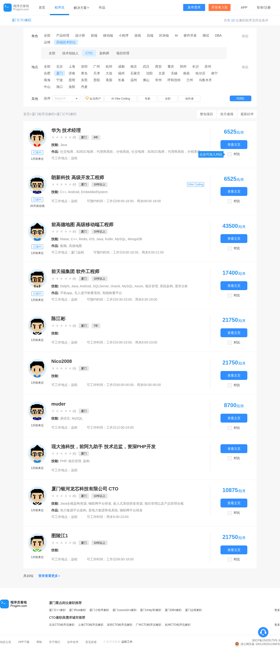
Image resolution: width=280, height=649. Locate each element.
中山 (47, 87)
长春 (121, 80)
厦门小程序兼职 (99, 610)
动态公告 (5, 642)
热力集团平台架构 (73, 510)
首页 (42, 7)
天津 (96, 73)
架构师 (104, 53)
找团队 (240, 98)
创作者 (189, 98)
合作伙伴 (72, 642)
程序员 (59, 7)
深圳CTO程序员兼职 (119, 624)
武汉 (146, 66)
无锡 (174, 73)
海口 (59, 87)
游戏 (137, 35)
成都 (121, 66)
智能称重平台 (112, 293)
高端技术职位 (66, 42)
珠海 (47, 80)
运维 (47, 42)
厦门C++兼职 (57, 610)
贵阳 (96, 80)
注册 (267, 7)
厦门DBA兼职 (173, 610)
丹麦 (84, 87)
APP (244, 7)
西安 (158, 66)
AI (176, 35)
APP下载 (23, 642)
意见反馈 (91, 642)
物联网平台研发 (131, 510)
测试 (206, 35)
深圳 (84, 66)
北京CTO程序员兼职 (61, 624)
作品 (102, 7)
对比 (237, 154)
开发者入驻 (219, 7)
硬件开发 (190, 35)
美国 (109, 80)
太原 (161, 73)
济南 (72, 73)
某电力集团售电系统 (103, 510)
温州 (133, 80)
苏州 (208, 66)
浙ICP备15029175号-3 (266, 640)
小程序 (124, 35)
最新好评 (247, 114)
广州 (96, 66)
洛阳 (72, 87)
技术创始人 (70, 53)
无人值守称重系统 (87, 293)
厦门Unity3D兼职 (150, 610)
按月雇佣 (226, 114)
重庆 (171, 66)
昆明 (72, 80)
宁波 (59, 80)
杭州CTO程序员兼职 (177, 624)
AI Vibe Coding (120, 98)
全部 (47, 35)
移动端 (108, 35)
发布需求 (194, 7)
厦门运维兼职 (193, 610)
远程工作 (127, 641)
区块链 (164, 35)
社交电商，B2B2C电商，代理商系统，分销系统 (94, 151)
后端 (150, 35)
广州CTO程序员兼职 (148, 624)
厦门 (59, 73)
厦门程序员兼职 (43, 114)
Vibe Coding (195, 184)
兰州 (189, 80)
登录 (260, 7)
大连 (109, 73)
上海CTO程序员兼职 (90, 624)
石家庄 (135, 73)
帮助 (39, 642)
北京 (59, 66)
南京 (133, 66)
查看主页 (234, 144)
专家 (147, 98)
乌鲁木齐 (205, 80)
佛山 (146, 80)
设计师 (80, 35)
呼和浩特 (174, 80)
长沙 (195, 66)
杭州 (109, 66)
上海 (72, 66)
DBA (218, 35)
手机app (66, 293)
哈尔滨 (200, 73)
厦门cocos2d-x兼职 (124, 610)
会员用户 (93, 98)
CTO (89, 53)
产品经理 (62, 35)
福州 (121, 73)
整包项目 (206, 114)
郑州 (183, 66)
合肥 (47, 73)
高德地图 (75, 246)
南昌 (186, 73)
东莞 (84, 80)
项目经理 (122, 53)
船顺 (63, 246)
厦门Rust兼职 (77, 610)
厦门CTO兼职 (21, 20)
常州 (158, 80)
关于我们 (54, 642)
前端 (94, 35)
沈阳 (149, 73)
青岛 (84, 73)
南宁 (214, 73)
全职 (168, 98)
